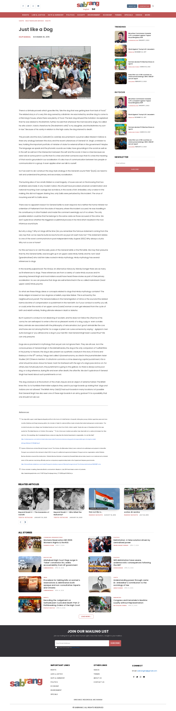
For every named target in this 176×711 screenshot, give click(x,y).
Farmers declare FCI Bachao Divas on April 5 (141, 63)
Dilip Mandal (25, 37)
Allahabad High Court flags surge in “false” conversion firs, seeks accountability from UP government (61, 563)
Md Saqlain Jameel (120, 605)
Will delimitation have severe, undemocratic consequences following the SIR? (132, 563)
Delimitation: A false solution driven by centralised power (131, 541)
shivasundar (118, 568)
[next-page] (25, 522)
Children (131, 81)
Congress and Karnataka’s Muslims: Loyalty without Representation (130, 601)
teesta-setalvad (25, 517)
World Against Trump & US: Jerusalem (141, 49)
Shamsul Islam (49, 545)
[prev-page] (20, 522)
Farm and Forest (134, 66)
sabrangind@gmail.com (147, 671)
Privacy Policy (76, 647)
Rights (46, 597)
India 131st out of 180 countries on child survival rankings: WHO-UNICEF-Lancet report (141, 76)
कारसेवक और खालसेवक (133, 512)
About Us (132, 6)
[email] (135, 163)
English (86, 9)
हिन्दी (93, 9)
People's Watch (49, 608)
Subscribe (135, 169)
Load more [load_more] (86, 616)
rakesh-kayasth (96, 515)
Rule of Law (48, 557)
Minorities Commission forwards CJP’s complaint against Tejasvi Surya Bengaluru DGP (141, 35)
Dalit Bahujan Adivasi (34, 21)
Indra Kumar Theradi (120, 545)
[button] (153, 6)
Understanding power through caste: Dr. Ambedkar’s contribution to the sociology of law (131, 582)
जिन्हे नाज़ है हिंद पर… (96, 512)
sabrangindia (48, 568)
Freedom (131, 52)
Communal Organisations (98, 508)
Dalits (48, 21)
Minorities (117, 597)
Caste (21, 21)
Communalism (133, 40)
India (45, 577)
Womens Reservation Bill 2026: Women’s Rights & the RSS (58, 541)
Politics (116, 537)
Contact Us (144, 6)
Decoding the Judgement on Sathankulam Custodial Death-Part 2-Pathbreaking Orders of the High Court (62, 603)
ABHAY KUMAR (118, 588)
